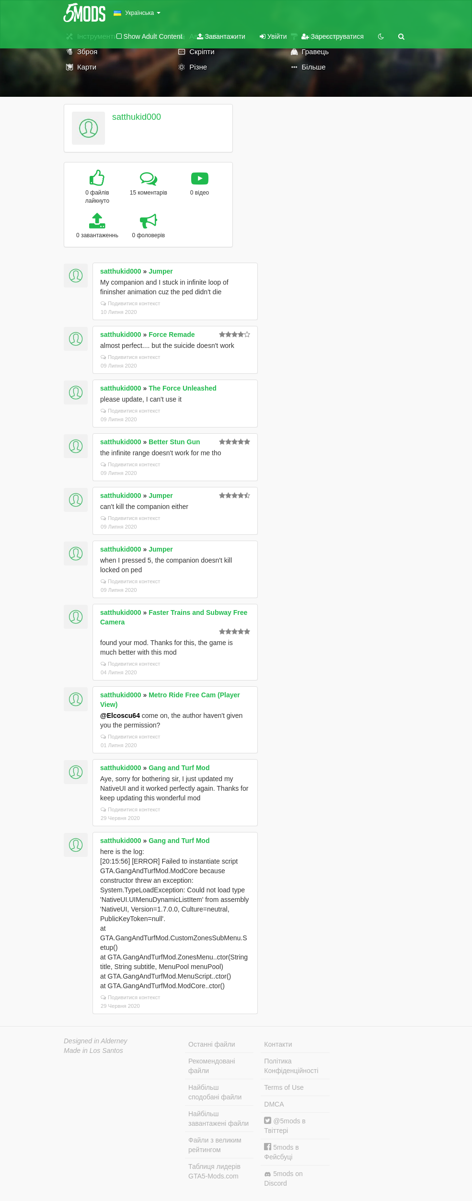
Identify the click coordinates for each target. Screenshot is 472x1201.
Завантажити (221, 36)
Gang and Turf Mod (179, 768)
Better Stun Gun (174, 442)
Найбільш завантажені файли (218, 1118)
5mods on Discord (283, 1178)
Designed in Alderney (95, 1041)
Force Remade (172, 334)
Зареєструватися (332, 36)
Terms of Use (283, 1087)
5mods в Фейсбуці (281, 1152)
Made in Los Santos (93, 1050)
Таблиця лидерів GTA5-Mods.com (214, 1171)
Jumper (161, 271)
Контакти (278, 1044)
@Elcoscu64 (120, 715)
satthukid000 (136, 117)
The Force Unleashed (183, 388)
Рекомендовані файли (211, 1065)
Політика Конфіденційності (291, 1065)
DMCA (274, 1104)
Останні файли (211, 1044)
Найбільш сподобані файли (215, 1092)
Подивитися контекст (131, 303)
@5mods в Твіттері (284, 1125)
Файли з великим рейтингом (215, 1145)
